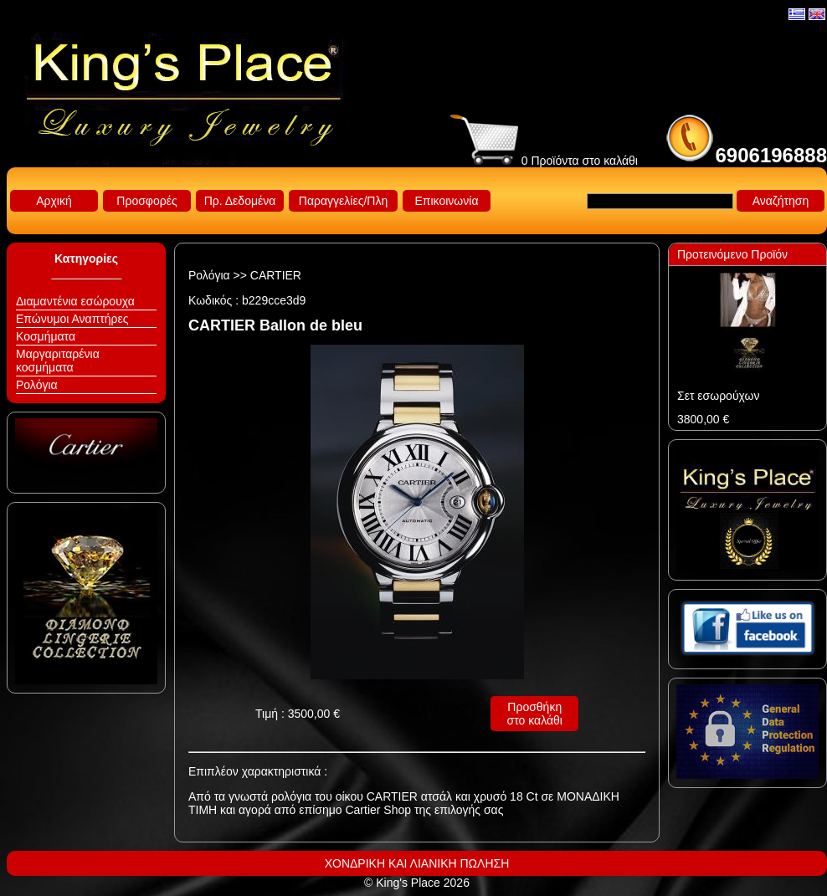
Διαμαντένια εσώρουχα (75, 301)
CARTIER (275, 275)
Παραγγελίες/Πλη (343, 200)
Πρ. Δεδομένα (240, 200)
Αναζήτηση (781, 200)
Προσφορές (146, 200)
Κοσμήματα (45, 336)
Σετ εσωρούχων (718, 395)
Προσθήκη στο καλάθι (534, 713)
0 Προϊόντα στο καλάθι (544, 160)
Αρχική (54, 200)
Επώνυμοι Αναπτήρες (72, 318)
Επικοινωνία (447, 200)
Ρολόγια (37, 385)
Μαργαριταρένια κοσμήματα (58, 360)
